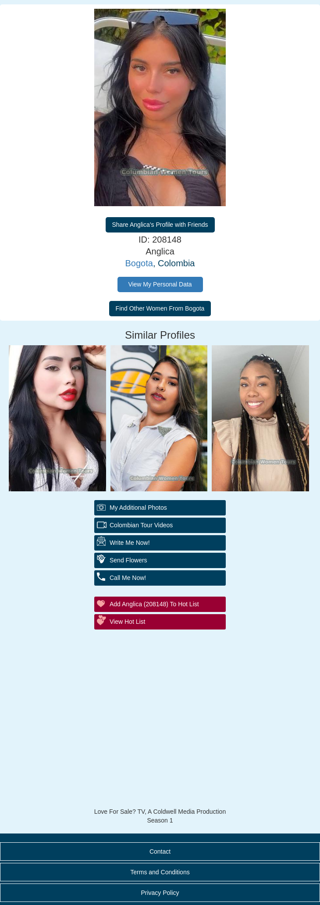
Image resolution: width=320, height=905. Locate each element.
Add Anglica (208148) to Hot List (154, 604)
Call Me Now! (128, 577)
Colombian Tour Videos (141, 525)
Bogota (139, 263)
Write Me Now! (130, 542)
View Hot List (127, 621)
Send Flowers (128, 560)
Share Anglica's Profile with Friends (160, 224)
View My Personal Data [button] (160, 284)
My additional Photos (138, 507)
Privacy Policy (160, 892)
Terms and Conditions (159, 872)
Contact (160, 851)
